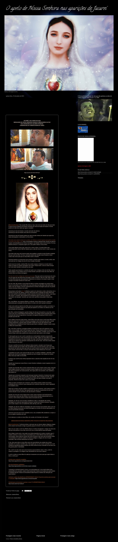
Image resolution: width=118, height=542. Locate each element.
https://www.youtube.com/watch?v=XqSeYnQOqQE (89, 172)
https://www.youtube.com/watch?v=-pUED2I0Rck (89, 173)
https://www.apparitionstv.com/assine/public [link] (26, 478)
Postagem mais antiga (67, 536)
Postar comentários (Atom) (16, 538)
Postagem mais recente (13, 536)
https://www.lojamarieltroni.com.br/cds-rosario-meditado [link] (22, 466)
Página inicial (40, 536)
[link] (32, 172)
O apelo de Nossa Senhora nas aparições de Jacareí (56, 9)
